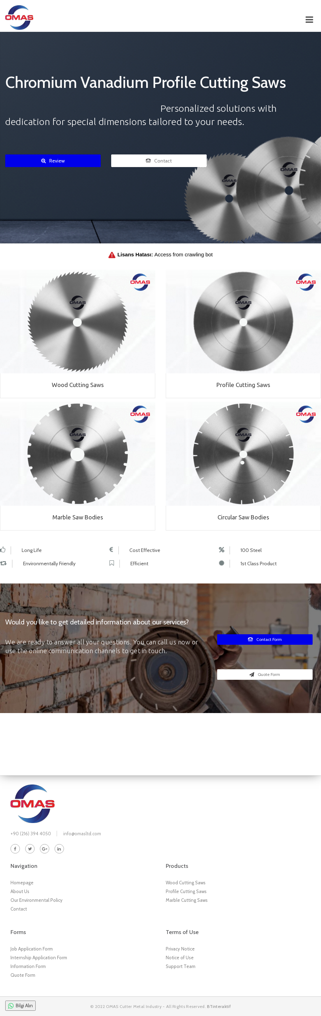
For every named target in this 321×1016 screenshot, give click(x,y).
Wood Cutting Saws (78, 384)
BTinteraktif (219, 1006)
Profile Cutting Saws (243, 384)
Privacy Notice (180, 949)
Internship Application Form (38, 957)
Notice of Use (180, 957)
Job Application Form (31, 949)
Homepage (22, 882)
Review (53, 161)
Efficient (139, 563)
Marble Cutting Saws (187, 900)
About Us (19, 891)
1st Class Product (259, 563)
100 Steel (251, 550)
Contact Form (265, 639)
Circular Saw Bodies (243, 517)
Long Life (32, 550)
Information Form (28, 966)
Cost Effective (144, 550)
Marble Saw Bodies (77, 517)
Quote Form (264, 674)
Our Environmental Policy (36, 900)
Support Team (180, 966)
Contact (159, 161)
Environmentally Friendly (49, 563)
